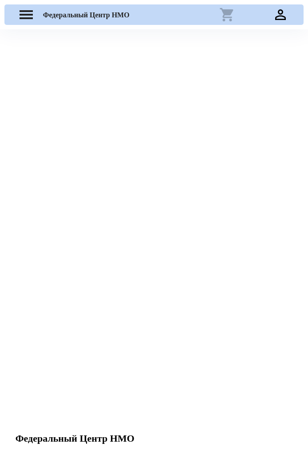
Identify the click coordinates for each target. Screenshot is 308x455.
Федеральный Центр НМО (86, 15)
